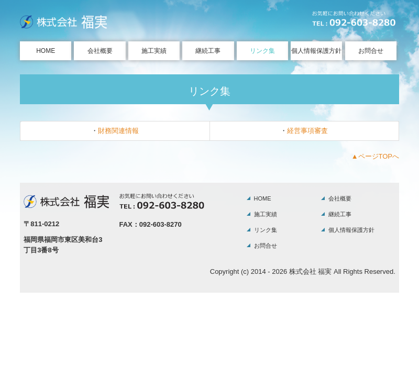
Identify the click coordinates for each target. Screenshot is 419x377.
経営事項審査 (307, 131)
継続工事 (207, 50)
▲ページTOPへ (375, 156)
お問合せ (370, 50)
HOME (45, 50)
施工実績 (154, 50)
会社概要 (100, 50)
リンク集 (262, 50)
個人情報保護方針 (316, 50)
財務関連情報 (118, 131)
